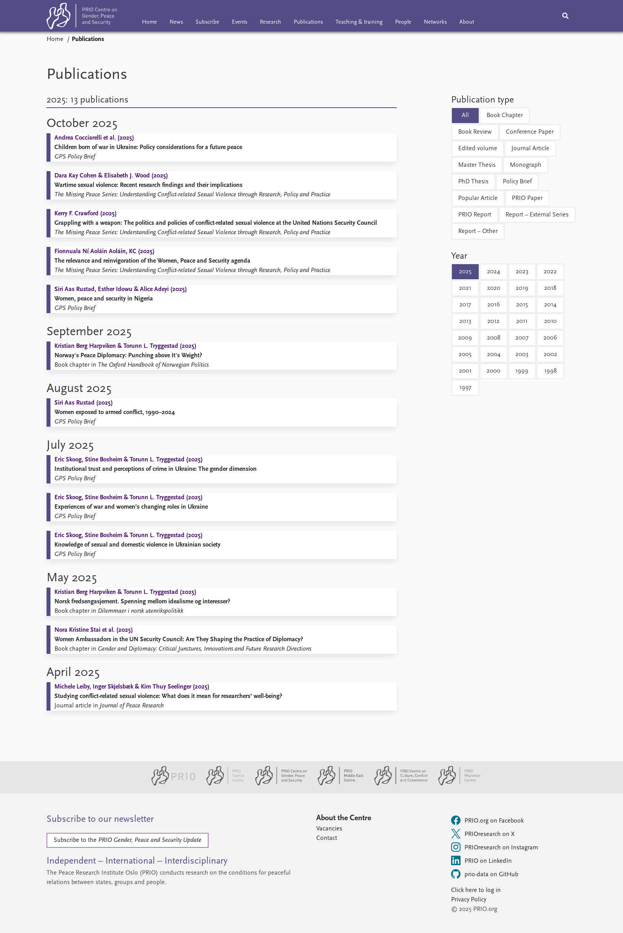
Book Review (475, 132)
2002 (550, 354)
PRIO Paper (527, 198)
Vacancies (329, 829)
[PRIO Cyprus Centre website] (222, 784)
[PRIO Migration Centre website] (455, 784)
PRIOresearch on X (483, 833)
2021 (465, 288)
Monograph (525, 165)
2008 (493, 338)
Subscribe (207, 22)
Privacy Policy (468, 900)
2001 (465, 371)
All (465, 115)
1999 (521, 371)
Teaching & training (359, 22)
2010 (550, 321)
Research (270, 22)
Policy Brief (517, 182)
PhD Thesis (473, 182)
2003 (521, 354)
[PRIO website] (170, 784)
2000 (493, 371)
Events (239, 22)
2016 (493, 305)
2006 (550, 338)
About (466, 22)
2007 (521, 338)
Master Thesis (477, 165)
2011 (522, 321)
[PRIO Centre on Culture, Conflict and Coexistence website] (398, 784)
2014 (550, 305)
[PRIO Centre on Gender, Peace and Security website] (277, 784)
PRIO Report (474, 215)
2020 (493, 288)
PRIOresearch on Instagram (494, 847)
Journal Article (530, 149)
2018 (550, 288)
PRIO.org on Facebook (487, 820)
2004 (493, 354)
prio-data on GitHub (484, 874)
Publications (308, 22)
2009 (465, 338)
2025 (465, 272)
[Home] (82, 17)
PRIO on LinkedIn (481, 860)
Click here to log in (476, 890)
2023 (522, 272)
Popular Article (478, 198)
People (403, 22)
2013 (465, 321)
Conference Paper (530, 132)
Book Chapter (505, 115)
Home (149, 22)
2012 (493, 321)
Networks (435, 22)
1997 (465, 387)
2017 (465, 305)
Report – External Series (537, 215)
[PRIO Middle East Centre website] (337, 784)
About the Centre (343, 818)
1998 (550, 371)
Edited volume (477, 149)
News (176, 22)
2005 (465, 354)
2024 (493, 272)
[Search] (565, 16)
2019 (522, 288)
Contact (326, 838)
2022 (550, 272)
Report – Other (478, 231)
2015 (522, 305)
